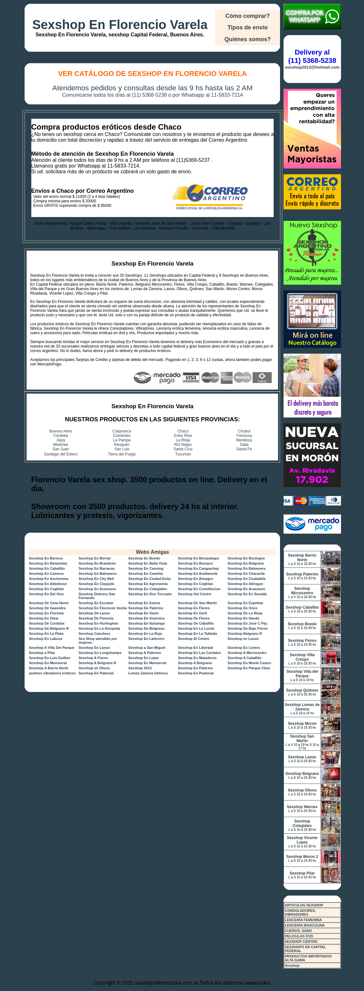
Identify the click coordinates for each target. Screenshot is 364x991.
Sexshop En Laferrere (146, 639)
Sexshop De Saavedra (47, 608)
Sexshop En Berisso (46, 558)
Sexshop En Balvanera (247, 568)
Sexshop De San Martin (197, 603)
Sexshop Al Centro (193, 639)
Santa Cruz (183, 449)
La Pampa (122, 440)
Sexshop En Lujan (143, 658)
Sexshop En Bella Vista (147, 563)
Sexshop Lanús (302, 757)
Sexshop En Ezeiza (144, 603)
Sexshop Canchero (94, 633)
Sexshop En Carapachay (198, 568)
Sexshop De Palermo (145, 608)
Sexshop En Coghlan (195, 584)
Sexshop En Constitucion (199, 589)
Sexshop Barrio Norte (302, 557)
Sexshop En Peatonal (196, 673)
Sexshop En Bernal (94, 558)
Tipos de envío (248, 27)
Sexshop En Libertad (195, 647)
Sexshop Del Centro (194, 594)
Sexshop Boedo (302, 624)
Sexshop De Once (243, 608)
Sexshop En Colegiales (147, 589)
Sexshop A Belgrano (195, 663)
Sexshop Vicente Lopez (302, 840)
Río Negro (183, 444)
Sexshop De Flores (193, 618)
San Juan (61, 449)
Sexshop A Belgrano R (97, 663)
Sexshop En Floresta (46, 613)
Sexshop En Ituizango (146, 623)
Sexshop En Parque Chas (249, 668)
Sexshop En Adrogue (245, 584)
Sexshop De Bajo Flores (248, 628)
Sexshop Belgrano (302, 773)
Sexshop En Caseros (46, 573)
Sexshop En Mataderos (197, 658)
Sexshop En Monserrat (48, 663)
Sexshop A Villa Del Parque (51, 647)
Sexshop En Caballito (46, 568)
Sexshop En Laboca (45, 639)
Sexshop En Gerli (192, 613)
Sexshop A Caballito (245, 658)
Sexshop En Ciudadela (247, 579)
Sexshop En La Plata (46, 633)
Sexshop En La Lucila (196, 628)
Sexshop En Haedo (244, 618)
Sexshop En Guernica (146, 618)
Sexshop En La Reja (145, 633)
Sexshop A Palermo (144, 653)
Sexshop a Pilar (42, 653)
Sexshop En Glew (43, 618)
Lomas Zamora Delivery (148, 673)
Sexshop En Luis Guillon (49, 658)
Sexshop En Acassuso (97, 589)
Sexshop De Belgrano (146, 628)
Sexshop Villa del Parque (302, 673)
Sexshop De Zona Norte (48, 603)
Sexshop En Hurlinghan (98, 623)
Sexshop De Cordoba (46, 623)
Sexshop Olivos (302, 790)
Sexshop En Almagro (195, 579)
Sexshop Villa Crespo (302, 657)
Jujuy (60, 440)
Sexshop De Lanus (94, 613)
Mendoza (244, 440)
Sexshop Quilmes (302, 690)
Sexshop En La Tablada (197, 633)
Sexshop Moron (302, 723)
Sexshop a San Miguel (146, 647)
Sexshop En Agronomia (148, 584)
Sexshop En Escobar (96, 603)
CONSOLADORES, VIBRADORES (300, 912)
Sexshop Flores (302, 640)
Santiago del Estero (61, 454)
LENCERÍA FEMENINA (303, 920)
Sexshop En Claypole (96, 584)
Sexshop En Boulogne (246, 558)
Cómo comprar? (247, 16)
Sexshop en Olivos (94, 668)
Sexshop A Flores (93, 658)
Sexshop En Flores (193, 608)
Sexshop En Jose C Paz (247, 623)
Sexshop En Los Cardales (199, 653)
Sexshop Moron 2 (302, 856)
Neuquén (122, 444)
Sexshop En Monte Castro (249, 663)
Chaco (183, 431)
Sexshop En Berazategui (198, 558)
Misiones (60, 444)
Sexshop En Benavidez (48, 563)
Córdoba (60, 435)
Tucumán (183, 454)
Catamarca (121, 431)
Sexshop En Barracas (97, 568)
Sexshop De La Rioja (245, 613)
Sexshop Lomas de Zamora (302, 706)
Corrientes (122, 435)
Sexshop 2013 (140, 668)
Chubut (244, 431)
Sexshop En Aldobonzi (48, 584)
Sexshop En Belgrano (246, 563)
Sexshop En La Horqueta (99, 628)
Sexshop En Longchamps (100, 653)
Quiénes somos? (247, 39)
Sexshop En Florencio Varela (120, 25)
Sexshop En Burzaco (195, 563)
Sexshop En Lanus (94, 647)
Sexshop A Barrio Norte (48, 668)
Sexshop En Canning (145, 568)
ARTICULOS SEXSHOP (304, 905)
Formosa (244, 435)
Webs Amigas (152, 552)
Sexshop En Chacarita (246, 573)
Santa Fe (244, 449)
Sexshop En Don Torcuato (150, 594)
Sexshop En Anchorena (48, 579)
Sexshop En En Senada (247, 594)
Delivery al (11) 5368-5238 (312, 56)
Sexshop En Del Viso (46, 594)
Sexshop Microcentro (302, 590)
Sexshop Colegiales (302, 823)
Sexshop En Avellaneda (197, 573)
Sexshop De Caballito (196, 623)
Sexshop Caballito (302, 607)
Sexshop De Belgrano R (49, 628)
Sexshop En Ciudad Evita (149, 579)
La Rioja (183, 440)
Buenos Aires (60, 431)
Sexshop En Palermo (195, 668)
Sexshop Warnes (302, 807)
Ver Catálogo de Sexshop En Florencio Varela (152, 74)
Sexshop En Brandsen (97, 563)
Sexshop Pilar (302, 873)
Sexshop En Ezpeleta (245, 603)
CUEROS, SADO (298, 931)
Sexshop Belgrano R (245, 633)
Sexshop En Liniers (244, 647)
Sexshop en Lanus (243, 639)
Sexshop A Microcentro (247, 653)
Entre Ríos (183, 435)
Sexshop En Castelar (145, 573)
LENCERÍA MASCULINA (305, 925)
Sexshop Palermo (302, 574)
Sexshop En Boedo (144, 558)
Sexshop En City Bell (96, 579)
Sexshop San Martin (302, 738)
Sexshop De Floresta (96, 618)
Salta (244, 444)
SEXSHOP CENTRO (301, 941)
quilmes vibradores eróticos (52, 673)
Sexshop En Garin (143, 613)
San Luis (121, 449)
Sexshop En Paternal (96, 673)
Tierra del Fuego (122, 454)
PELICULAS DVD (299, 936)
